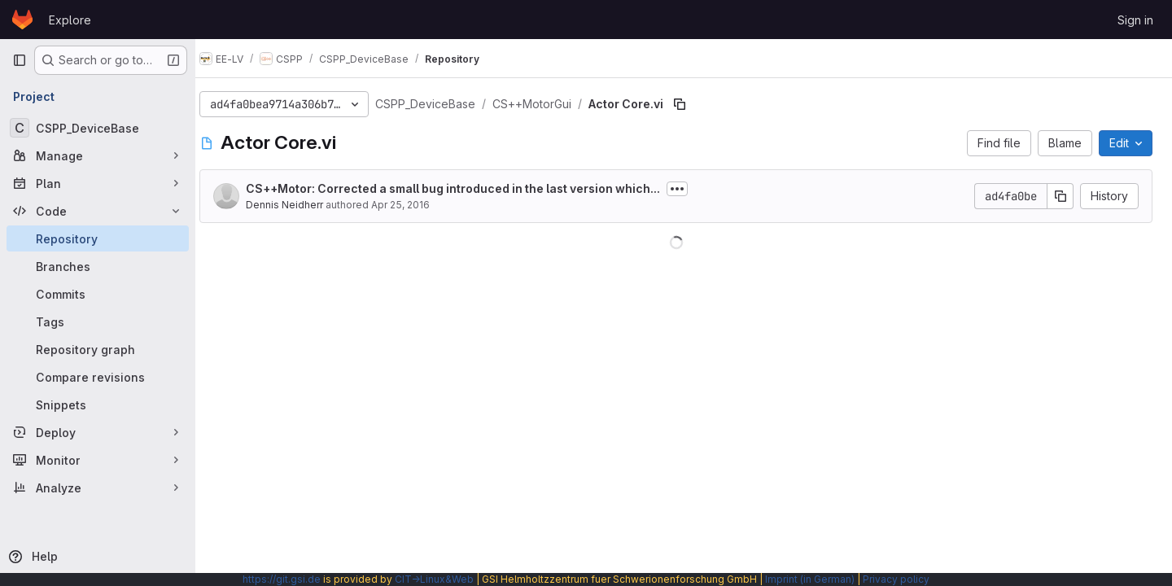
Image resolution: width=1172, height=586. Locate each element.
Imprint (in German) (810, 579)
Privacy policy (896, 579)
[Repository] (98, 238)
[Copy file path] (695, 104)
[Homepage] (22, 20)
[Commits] (98, 294)
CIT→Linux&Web (434, 579)
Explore (70, 20)
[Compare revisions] (98, 377)
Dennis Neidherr (300, 205)
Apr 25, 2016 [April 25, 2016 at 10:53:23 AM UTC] (416, 205)
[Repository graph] (98, 349)
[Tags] (98, 321)
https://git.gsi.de (282, 579)
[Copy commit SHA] (1060, 196)
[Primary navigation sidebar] (20, 60)
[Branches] (98, 266)
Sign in (1135, 20)
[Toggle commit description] (692, 188)
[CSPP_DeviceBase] (98, 128)
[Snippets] (98, 404)
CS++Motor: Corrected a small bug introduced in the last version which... (468, 188)
